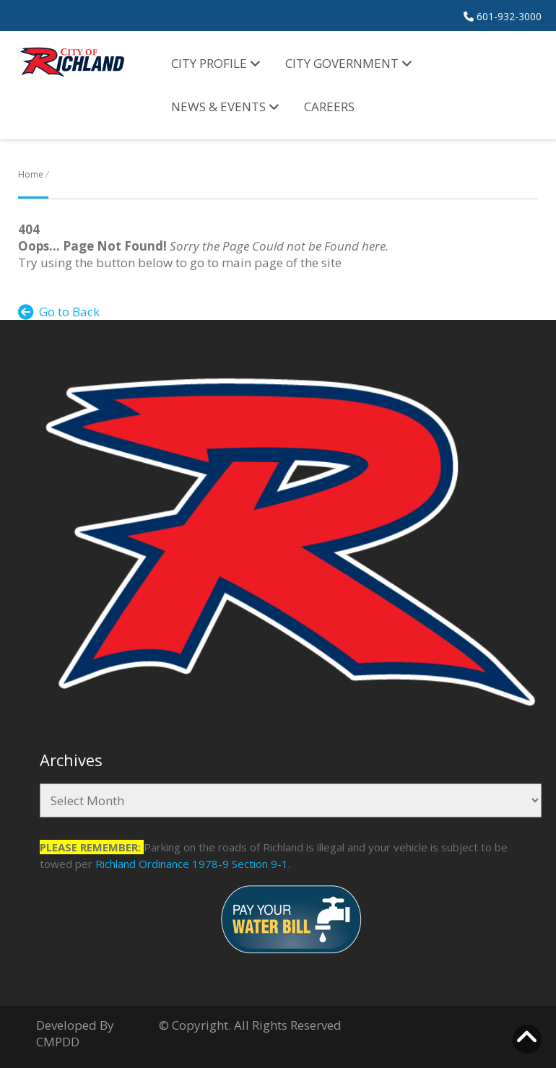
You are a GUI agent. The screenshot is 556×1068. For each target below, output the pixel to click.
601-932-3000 (503, 16)
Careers (329, 106)
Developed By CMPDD (75, 1033)
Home (30, 174)
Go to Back (59, 311)
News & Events (225, 106)
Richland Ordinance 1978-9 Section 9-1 (191, 863)
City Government (348, 63)
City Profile (216, 63)
